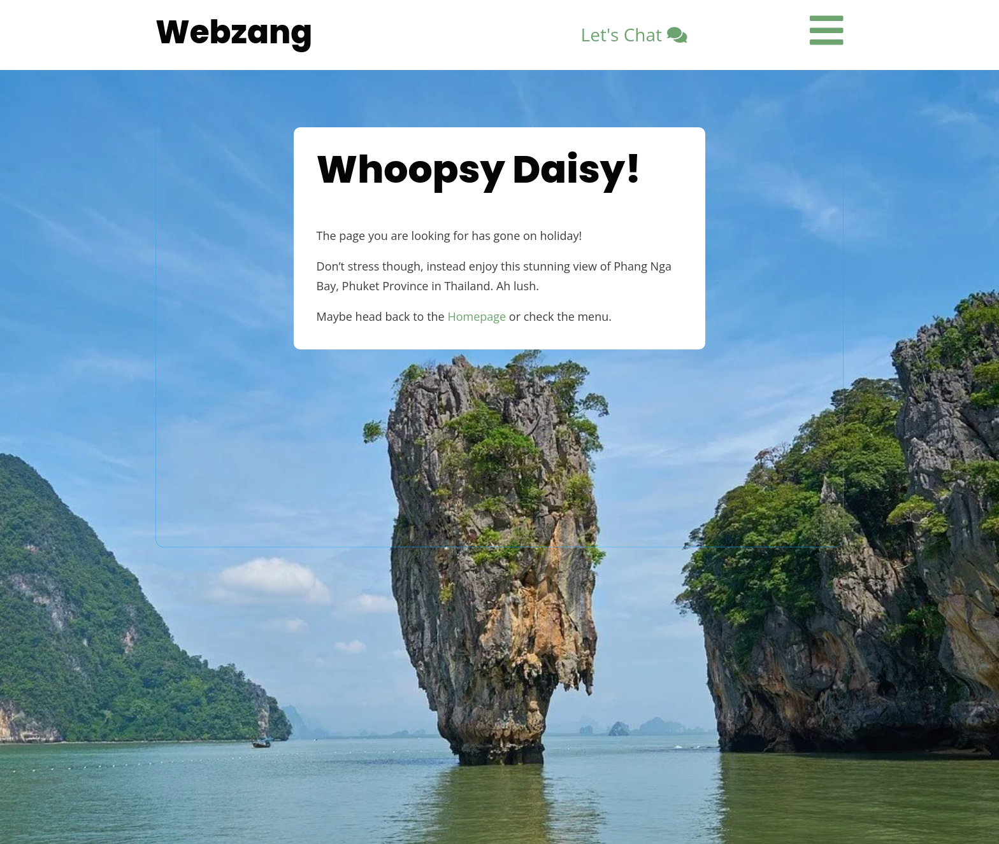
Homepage (476, 316)
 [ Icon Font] (827, 30)
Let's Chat (621, 34)
